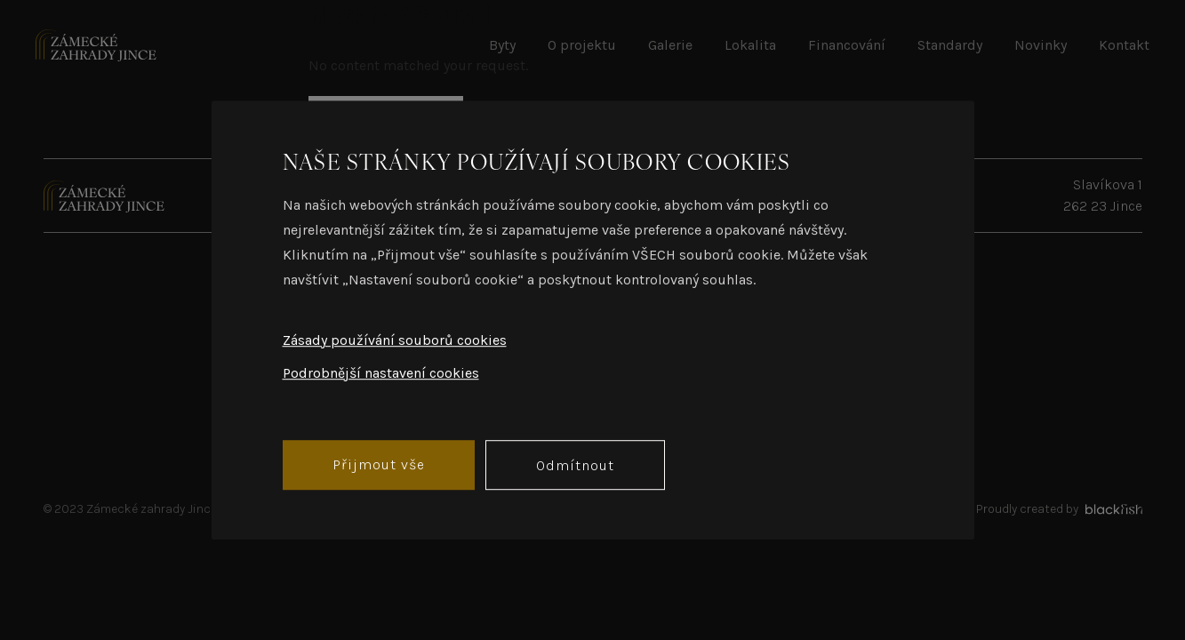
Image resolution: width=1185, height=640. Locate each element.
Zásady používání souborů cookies (395, 340)
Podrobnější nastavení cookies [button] (381, 372)
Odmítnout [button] (575, 465)
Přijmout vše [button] (378, 464)
